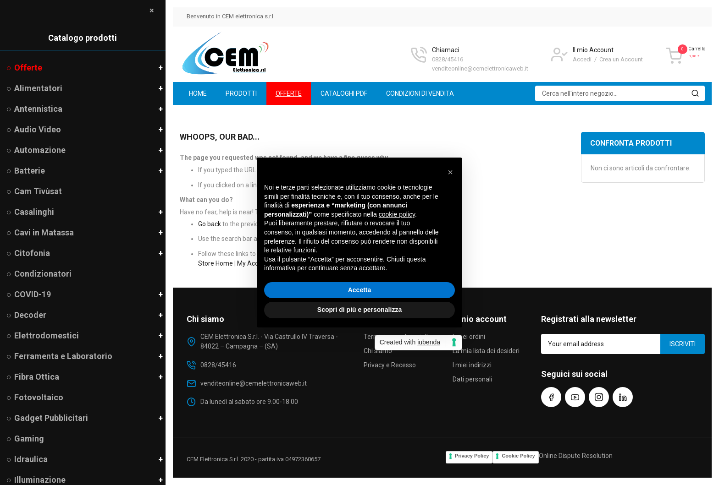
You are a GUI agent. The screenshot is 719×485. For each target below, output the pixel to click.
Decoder (30, 315)
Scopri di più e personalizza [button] (359, 309)
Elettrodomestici (46, 335)
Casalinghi (34, 212)
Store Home (215, 263)
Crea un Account (621, 59)
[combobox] (620, 93)
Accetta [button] (359, 290)
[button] (450, 172)
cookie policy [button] (397, 214)
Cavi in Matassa (44, 232)
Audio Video (37, 129)
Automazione (40, 150)
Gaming (29, 438)
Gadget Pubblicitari (51, 418)
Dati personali (472, 379)
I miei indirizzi (472, 365)
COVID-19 (32, 294)
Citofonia (32, 253)
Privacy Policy (472, 455)
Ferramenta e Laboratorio (63, 356)
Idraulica (31, 459)
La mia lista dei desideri (486, 350)
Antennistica (38, 109)
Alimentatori (38, 88)
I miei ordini (469, 336)
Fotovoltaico (38, 397)
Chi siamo (378, 350)
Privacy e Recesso (390, 365)
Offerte (28, 67)
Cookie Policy (518, 455)
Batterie (29, 170)
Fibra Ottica (36, 376)
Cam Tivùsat (38, 191)
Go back (209, 224)
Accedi (583, 59)
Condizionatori (43, 273)
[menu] (442, 93)
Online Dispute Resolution (576, 455)
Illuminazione (40, 480)
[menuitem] (198, 93)
